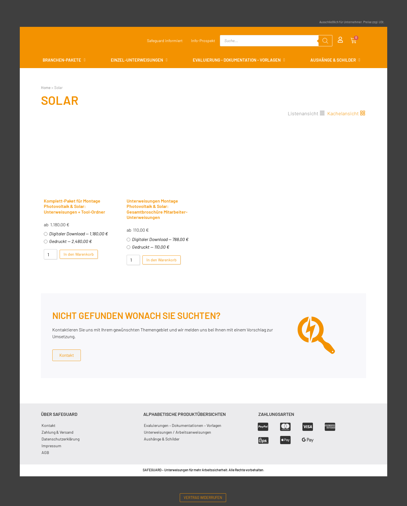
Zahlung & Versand (57, 432)
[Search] (325, 40)
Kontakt (48, 425)
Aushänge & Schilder (161, 438)
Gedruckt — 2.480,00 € (68, 241)
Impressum (51, 445)
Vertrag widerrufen (203, 497)
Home (46, 87)
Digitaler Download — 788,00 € (158, 239)
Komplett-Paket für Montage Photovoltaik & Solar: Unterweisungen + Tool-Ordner (74, 206)
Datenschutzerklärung (60, 438)
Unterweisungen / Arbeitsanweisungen (177, 432)
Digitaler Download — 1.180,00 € (76, 233)
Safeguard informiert (165, 40)
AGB (45, 452)
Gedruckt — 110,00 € (148, 247)
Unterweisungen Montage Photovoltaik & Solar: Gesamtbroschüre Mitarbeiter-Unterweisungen (157, 209)
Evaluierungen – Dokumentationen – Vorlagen (182, 425)
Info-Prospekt (203, 40)
